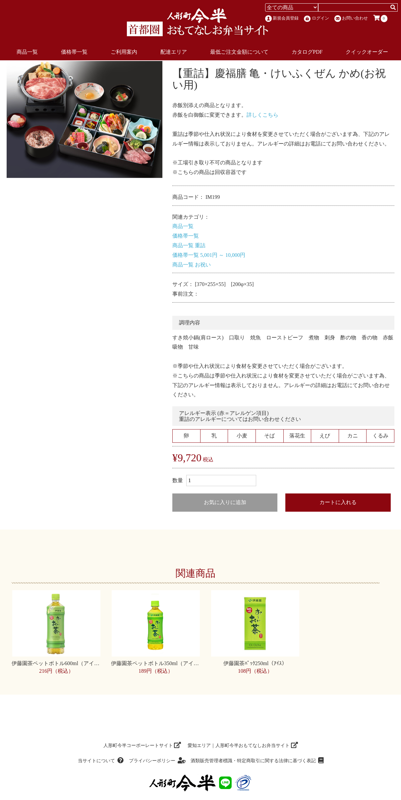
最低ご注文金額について (239, 52)
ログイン (316, 19)
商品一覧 (27, 52)
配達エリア (173, 52)
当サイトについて (101, 760)
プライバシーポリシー (157, 760)
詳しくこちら (262, 115)
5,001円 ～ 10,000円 (222, 255)
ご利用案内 (124, 52)
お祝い (203, 264)
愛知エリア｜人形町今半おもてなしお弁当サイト (243, 745)
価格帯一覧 (74, 52)
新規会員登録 (282, 18)
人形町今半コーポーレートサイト (142, 745)
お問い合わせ (351, 18)
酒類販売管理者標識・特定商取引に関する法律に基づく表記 (257, 760)
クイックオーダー (367, 52)
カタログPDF (307, 52)
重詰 (200, 245)
